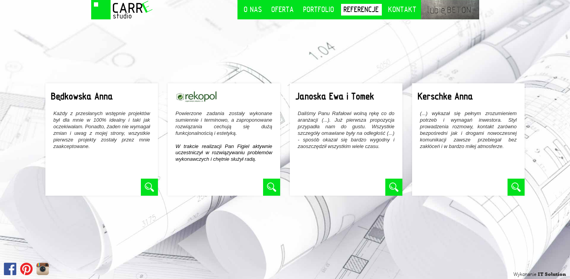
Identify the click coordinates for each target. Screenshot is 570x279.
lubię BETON (450, 9)
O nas (253, 9)
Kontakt (402, 9)
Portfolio (318, 9)
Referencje (361, 9)
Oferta (283, 9)
